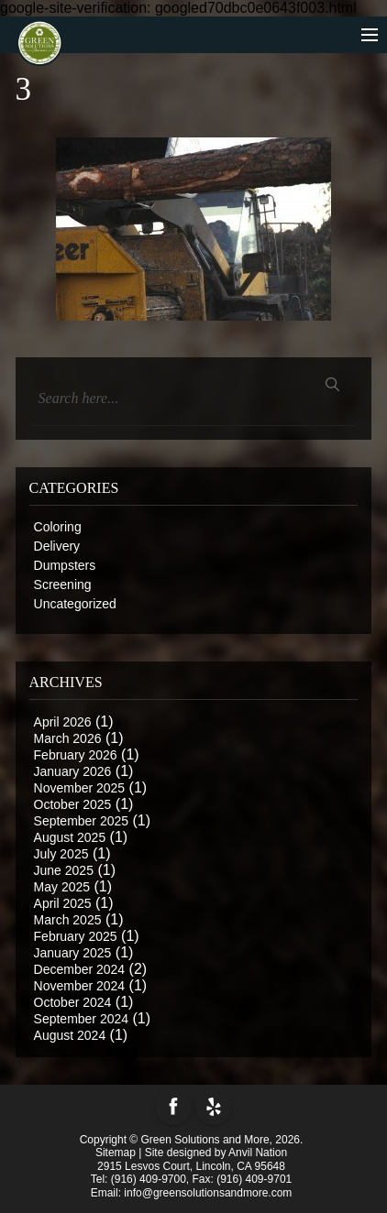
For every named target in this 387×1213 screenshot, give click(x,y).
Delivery (57, 546)
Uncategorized (75, 603)
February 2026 (75, 755)
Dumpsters (65, 565)
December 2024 (80, 969)
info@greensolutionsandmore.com (208, 1192)
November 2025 (80, 788)
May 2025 (62, 887)
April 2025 (63, 903)
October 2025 (73, 804)
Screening (63, 584)
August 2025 (70, 837)
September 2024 (81, 1018)
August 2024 (70, 1035)
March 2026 (68, 738)
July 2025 (61, 854)
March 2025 (68, 919)
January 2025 (73, 952)
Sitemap (115, 1152)
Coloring (58, 526)
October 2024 (73, 1002)
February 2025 (75, 936)
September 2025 (81, 821)
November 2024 (80, 985)
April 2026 (63, 722)
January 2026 (73, 771)
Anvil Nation (257, 1152)
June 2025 (64, 870)
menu (349, 36)
